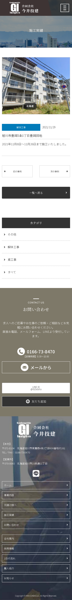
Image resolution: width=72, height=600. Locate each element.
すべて (12, 272)
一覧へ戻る (36, 193)
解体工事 (13, 247)
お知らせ (9, 578)
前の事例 (17, 171)
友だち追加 (39, 401)
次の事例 (54, 171)
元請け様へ (10, 505)
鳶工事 (12, 259)
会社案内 (9, 538)
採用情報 (9, 548)
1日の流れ (9, 558)
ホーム (8, 485)
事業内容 (9, 495)
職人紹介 (9, 568)
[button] (67, 85)
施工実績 (9, 515)
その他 (12, 234)
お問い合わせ (11, 525)
